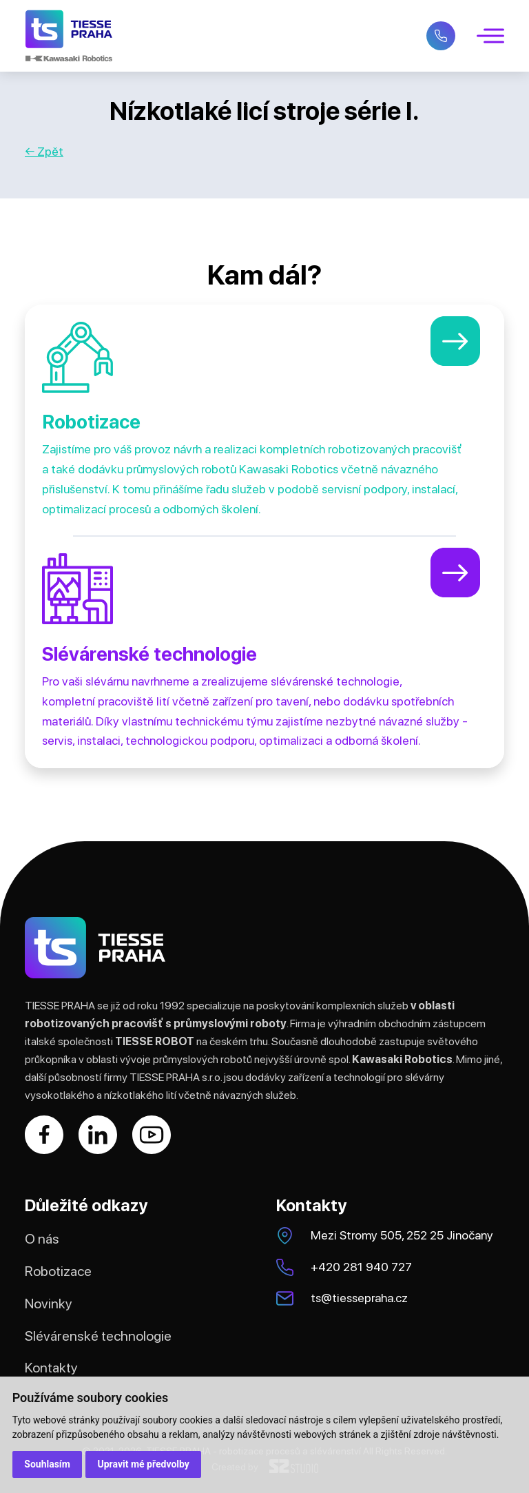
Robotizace (58, 1271)
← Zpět (44, 151)
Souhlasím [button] (47, 1464)
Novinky (48, 1303)
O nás (42, 1239)
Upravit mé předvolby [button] (143, 1464)
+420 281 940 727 (361, 1266)
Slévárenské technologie (98, 1336)
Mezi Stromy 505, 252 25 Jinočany (402, 1235)
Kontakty (51, 1367)
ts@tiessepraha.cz (359, 1297)
